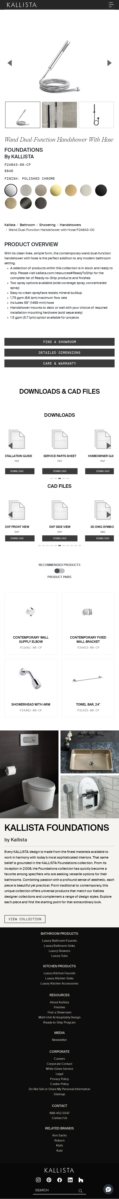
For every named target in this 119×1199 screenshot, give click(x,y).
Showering (47, 225)
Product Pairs (59, 577)
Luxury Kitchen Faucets (59, 973)
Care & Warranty (59, 363)
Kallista (9, 225)
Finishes (59, 1007)
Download (59, 471)
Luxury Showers (59, 951)
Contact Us (59, 1118)
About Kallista (59, 1002)
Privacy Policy (59, 1079)
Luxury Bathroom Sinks (59, 946)
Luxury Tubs (59, 956)
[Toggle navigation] (111, 5)
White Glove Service (59, 1069)
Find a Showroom (59, 342)
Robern (59, 1140)
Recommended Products (59, 565)
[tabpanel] (59, 652)
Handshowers (70, 225)
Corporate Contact (59, 1064)
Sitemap (59, 1094)
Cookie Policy (59, 1084)
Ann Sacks (59, 1135)
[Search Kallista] (54, 1190)
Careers (59, 1059)
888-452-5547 (60, 1113)
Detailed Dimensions (59, 353)
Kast (59, 1150)
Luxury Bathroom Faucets (59, 940)
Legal (59, 1074)
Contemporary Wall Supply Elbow (31, 639)
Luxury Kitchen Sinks (59, 978)
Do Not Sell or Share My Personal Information (59, 1089)
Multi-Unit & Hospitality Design (59, 1017)
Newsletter (59, 1040)
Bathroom (27, 225)
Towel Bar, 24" (88, 704)
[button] (108, 1189)
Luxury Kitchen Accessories (59, 983)
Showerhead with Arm (30, 704)
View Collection (24, 919)
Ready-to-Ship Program (59, 1022)
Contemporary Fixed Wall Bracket (88, 639)
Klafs (59, 1145)
